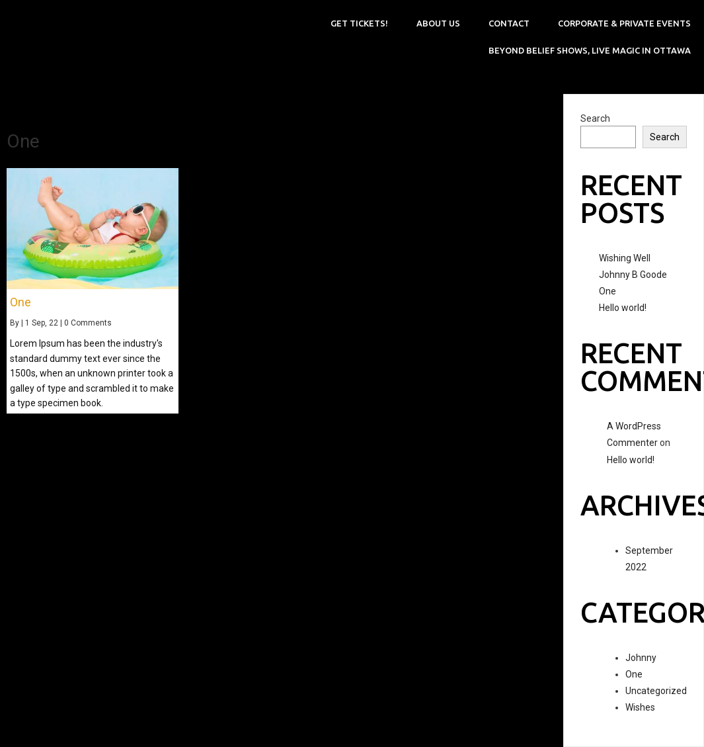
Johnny (640, 657)
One (607, 291)
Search (595, 118)
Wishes (640, 707)
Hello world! (622, 307)
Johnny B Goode (633, 274)
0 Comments (88, 323)
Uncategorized (656, 690)
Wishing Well (624, 258)
